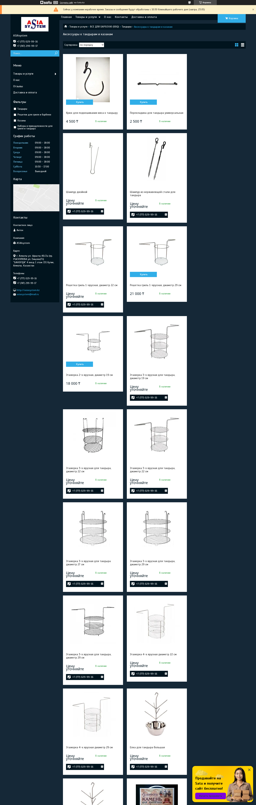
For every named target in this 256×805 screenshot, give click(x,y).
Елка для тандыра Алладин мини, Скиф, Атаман (215, 666)
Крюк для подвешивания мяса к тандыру (92, 113)
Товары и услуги (86, 17)
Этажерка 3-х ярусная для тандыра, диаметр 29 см (213, 390)
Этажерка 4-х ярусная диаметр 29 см (213, 482)
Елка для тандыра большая (83, 575)
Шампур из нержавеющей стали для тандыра (88, 204)
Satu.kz (143, 798)
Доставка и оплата (144, 17)
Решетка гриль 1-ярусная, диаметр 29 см (216, 202)
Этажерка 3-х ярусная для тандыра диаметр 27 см (150, 390)
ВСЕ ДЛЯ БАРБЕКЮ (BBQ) (104, 26)
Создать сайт (66, 2)
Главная (66, 17)
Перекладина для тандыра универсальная (145, 114)
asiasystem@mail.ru (28, 294)
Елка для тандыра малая (144, 575)
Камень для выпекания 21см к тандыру (215, 575)
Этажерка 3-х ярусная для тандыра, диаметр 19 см (150, 297)
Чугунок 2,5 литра (201, 747)
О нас (107, 17)
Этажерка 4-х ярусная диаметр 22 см (151, 482)
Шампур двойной (200, 113)
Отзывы (18, 86)
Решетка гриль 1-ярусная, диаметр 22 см (153, 202)
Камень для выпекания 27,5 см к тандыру (92, 665)
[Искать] (56, 53)
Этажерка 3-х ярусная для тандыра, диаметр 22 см (213, 297)
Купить (79, 102)
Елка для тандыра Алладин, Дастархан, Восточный (91, 749)
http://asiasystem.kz (28, 290)
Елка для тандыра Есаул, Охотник (149, 665)
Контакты (121, 17)
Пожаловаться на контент (134, 801)
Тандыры (127, 26)
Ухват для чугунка (139, 747)
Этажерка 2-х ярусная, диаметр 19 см (89, 295)
